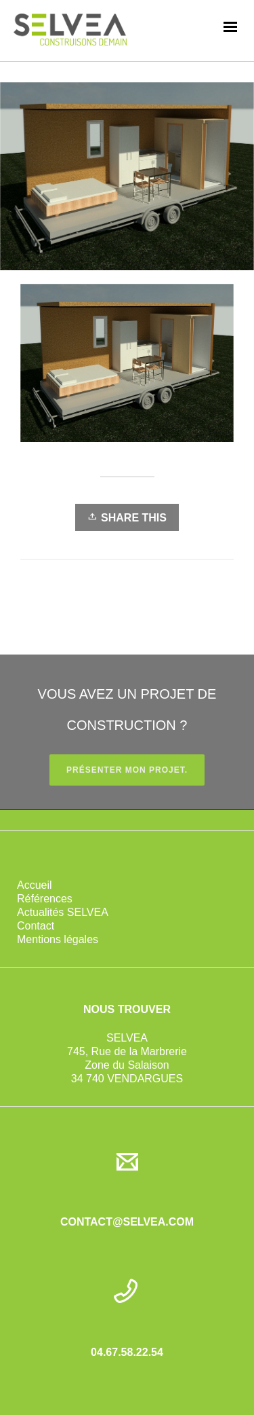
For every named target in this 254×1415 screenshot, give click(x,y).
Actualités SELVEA (62, 912)
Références (44, 898)
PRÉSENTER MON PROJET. (127, 770)
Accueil (34, 885)
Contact (35, 926)
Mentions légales (57, 939)
